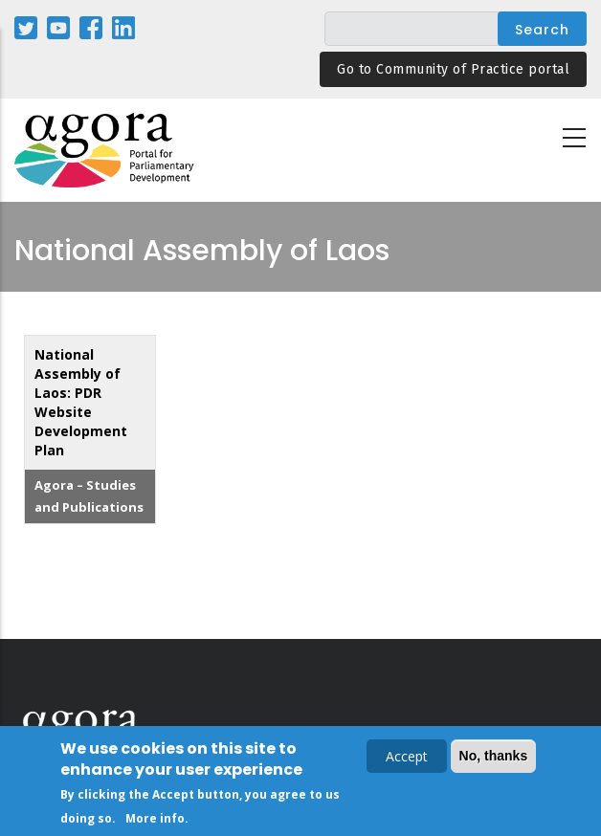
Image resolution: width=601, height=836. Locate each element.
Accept (407, 759)
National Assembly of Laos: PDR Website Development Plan (80, 402)
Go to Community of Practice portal (453, 69)
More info (155, 821)
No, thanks (493, 758)
